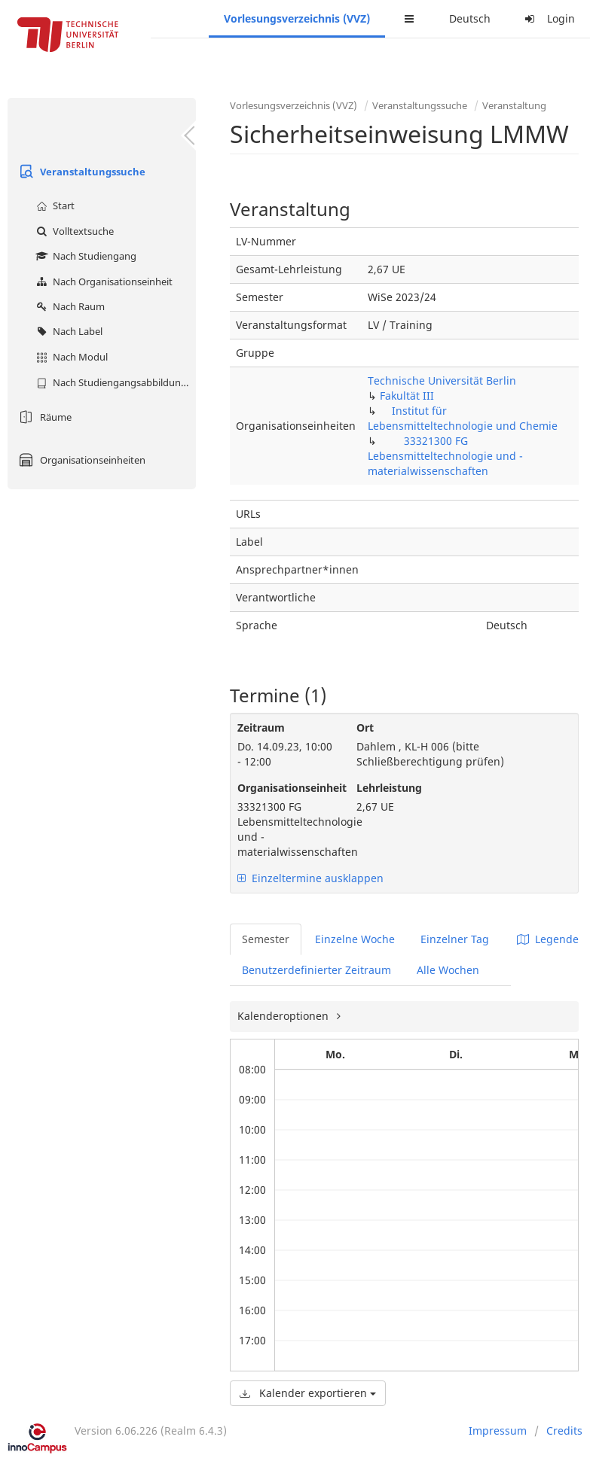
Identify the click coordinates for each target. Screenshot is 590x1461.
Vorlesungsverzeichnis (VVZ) (297, 18)
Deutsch (470, 18)
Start (53, 205)
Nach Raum (68, 306)
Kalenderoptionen (284, 1016)
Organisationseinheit (285, 788)
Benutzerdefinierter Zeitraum (316, 970)
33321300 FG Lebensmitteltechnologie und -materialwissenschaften (445, 456)
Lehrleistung (389, 788)
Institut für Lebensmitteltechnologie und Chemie (463, 418)
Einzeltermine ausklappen (310, 878)
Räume (43, 417)
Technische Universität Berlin (442, 380)
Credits (564, 1430)
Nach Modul (70, 357)
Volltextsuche (73, 231)
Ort (365, 727)
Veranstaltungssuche (80, 171)
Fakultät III (407, 395)
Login (548, 18)
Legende (548, 939)
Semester (265, 939)
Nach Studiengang (84, 256)
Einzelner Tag (454, 939)
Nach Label (67, 331)
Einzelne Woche (355, 939)
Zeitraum (261, 727)
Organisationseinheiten (80, 460)
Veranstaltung (514, 105)
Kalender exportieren (308, 1393)
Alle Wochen (448, 970)
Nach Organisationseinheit (102, 281)
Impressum (498, 1430)
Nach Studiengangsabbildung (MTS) (114, 382)
